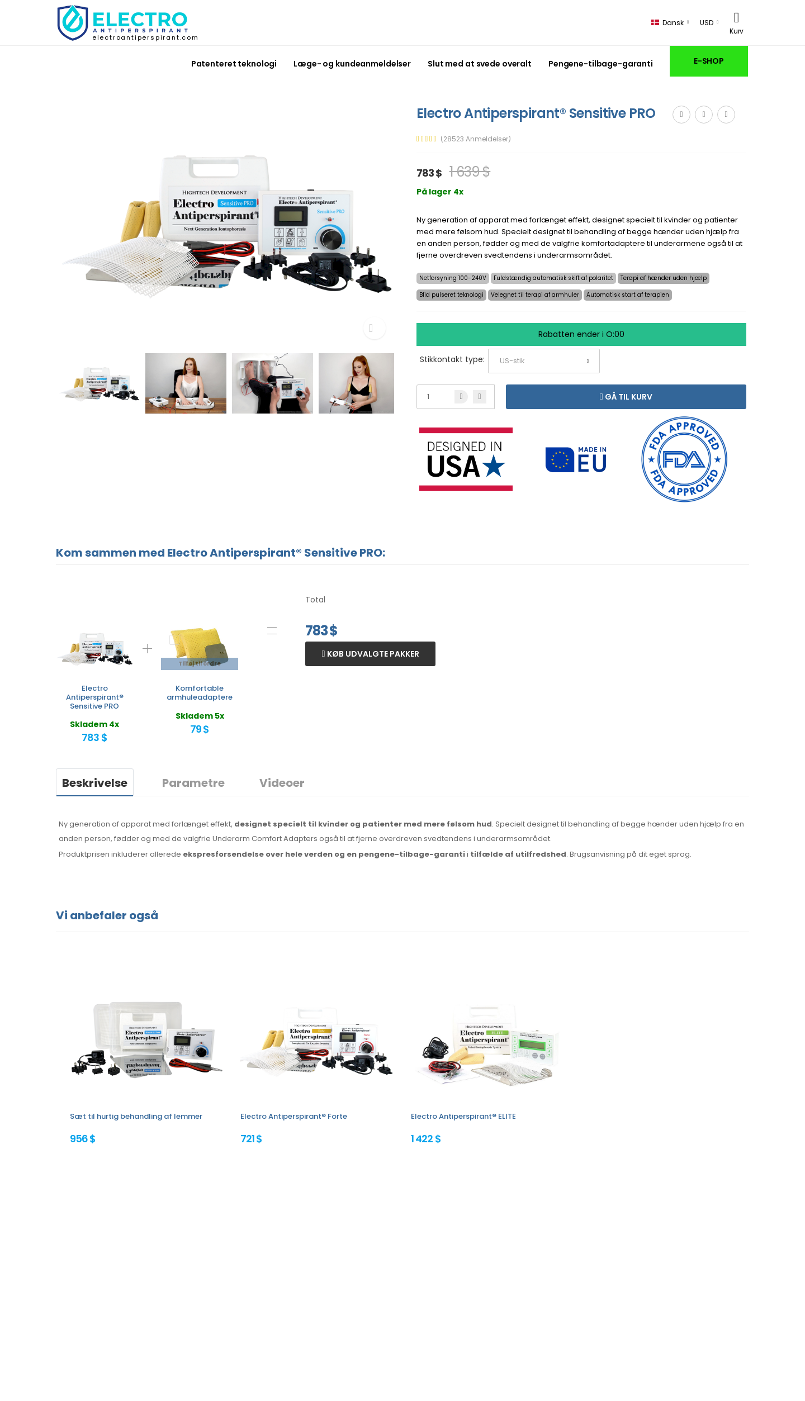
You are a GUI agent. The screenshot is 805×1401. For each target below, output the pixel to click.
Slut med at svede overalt (480, 63)
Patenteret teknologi (234, 63)
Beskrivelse (94, 783)
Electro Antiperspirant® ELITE (463, 1116)
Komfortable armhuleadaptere (200, 692)
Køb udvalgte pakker (372, 653)
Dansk (667, 22)
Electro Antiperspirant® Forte (293, 1116)
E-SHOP (709, 61)
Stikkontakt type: (452, 359)
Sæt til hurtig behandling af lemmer (136, 1116)
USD (706, 22)
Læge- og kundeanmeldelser (352, 63)
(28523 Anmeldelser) (476, 139)
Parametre (193, 783)
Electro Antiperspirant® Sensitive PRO (95, 697)
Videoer (282, 783)
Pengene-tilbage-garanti (600, 63)
